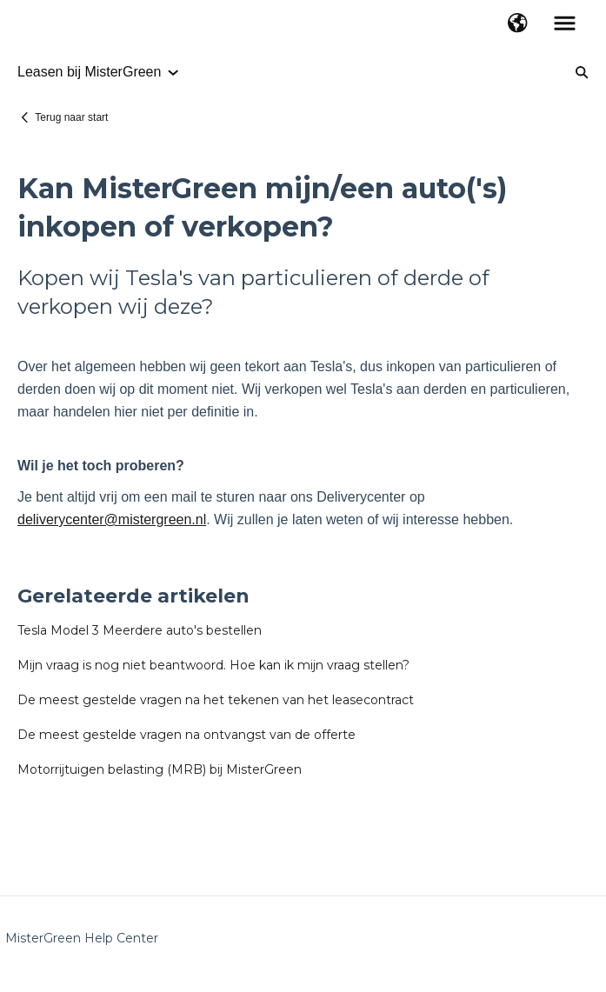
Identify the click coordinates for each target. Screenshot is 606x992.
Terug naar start (71, 117)
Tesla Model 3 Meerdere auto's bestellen (139, 630)
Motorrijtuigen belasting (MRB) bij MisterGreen (159, 769)
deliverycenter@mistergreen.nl (111, 519)
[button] (518, 24)
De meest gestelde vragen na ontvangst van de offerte (186, 734)
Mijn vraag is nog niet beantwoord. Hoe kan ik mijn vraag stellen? (213, 665)
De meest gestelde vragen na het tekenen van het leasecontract (215, 700)
